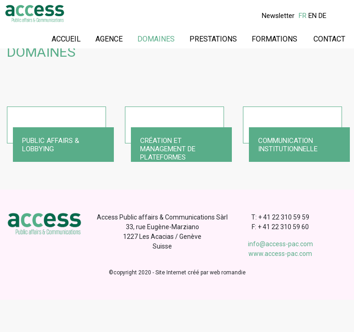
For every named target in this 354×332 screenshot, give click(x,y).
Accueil (66, 39)
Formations (274, 39)
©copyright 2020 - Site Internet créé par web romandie (177, 272)
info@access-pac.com (280, 244)
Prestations (213, 39)
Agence (109, 39)
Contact (329, 39)
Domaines (156, 39)
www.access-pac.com (280, 253)
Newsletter (278, 16)
